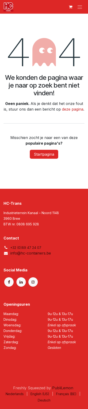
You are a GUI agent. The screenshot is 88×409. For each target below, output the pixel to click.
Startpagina (44, 154)
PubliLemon (62, 388)
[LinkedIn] (21, 282)
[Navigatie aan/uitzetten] (79, 7)
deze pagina (72, 109)
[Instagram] (33, 282)
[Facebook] (9, 282)
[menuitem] (15, 394)
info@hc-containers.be (30, 253)
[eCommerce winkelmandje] (70, 7)
